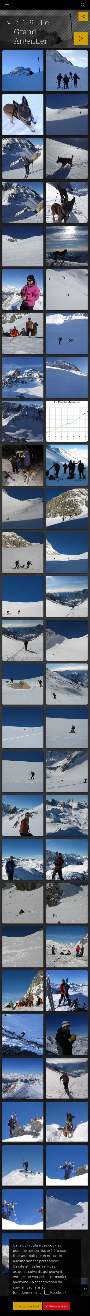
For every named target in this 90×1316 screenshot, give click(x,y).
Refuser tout (57, 1306)
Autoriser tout (28, 1306)
